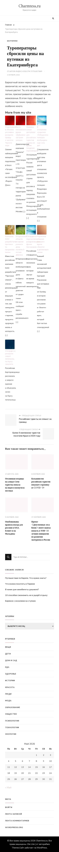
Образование (12, 707)
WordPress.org (14, 827)
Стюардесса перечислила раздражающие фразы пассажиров (31, 241)
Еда (7, 667)
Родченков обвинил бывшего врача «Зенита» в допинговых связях (41, 244)
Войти (8, 807)
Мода (8, 700)
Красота (10, 687)
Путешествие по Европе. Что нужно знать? (25, 578)
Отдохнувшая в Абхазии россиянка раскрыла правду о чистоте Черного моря (10, 136)
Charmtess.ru (30, 6)
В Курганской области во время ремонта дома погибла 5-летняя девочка (20, 245)
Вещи (8, 647)
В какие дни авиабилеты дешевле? (22, 589)
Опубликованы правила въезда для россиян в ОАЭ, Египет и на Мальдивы (14, 528)
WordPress (42, 847)
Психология (12, 721)
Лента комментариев (17, 821)
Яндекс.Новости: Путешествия (29, 71)
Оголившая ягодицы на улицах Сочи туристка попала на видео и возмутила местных (15, 485)
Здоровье (10, 674)
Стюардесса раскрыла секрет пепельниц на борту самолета (10, 357)
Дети (8, 654)
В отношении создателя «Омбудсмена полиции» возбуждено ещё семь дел (41, 136)
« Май (8, 787)
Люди (8, 694)
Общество (11, 714)
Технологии (12, 727)
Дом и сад (11, 660)
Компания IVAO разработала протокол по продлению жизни (10, 244)
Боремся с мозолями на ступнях (20, 601)
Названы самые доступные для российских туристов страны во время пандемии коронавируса (31, 139)
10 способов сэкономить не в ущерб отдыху (26, 595)
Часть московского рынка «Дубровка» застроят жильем (20, 133)
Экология (10, 734)
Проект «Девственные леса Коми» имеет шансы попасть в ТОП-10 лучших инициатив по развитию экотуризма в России (41, 531)
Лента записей (13, 814)
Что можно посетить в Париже (20, 584)
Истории (10, 680)
